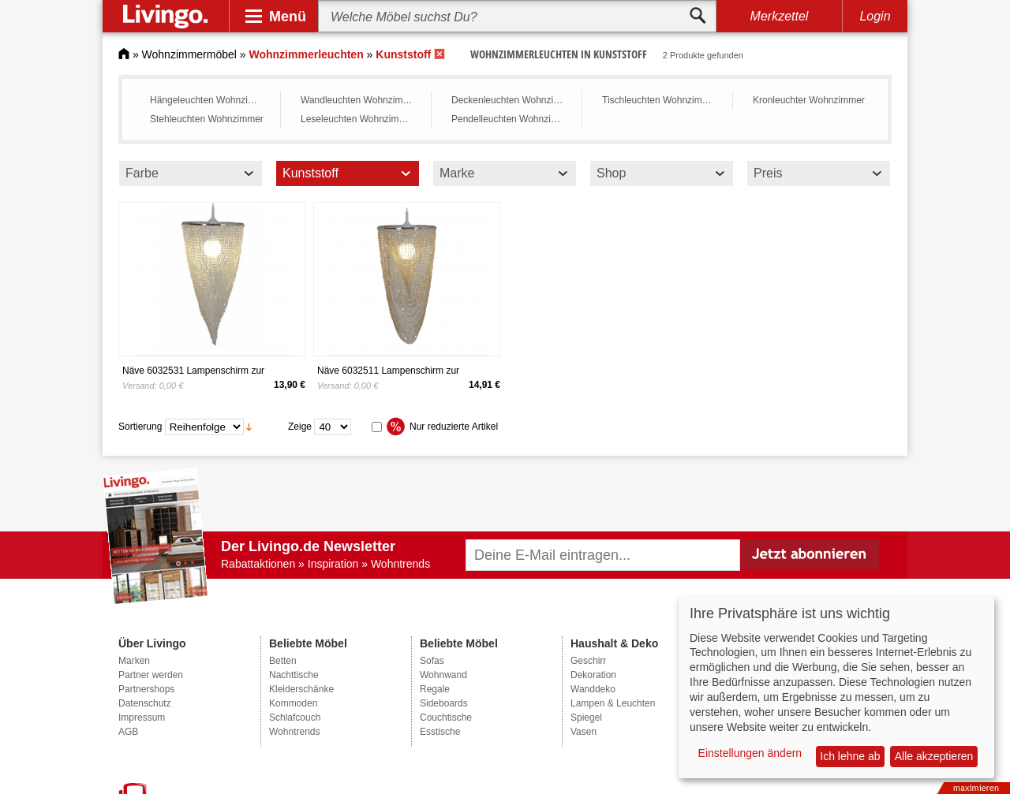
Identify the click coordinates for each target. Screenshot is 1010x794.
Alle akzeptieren (934, 756)
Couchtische (446, 717)
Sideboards (444, 703)
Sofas (432, 660)
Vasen (583, 731)
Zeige (300, 426)
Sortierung (140, 426)
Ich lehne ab (850, 756)
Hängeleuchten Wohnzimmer (211, 100)
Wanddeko (592, 689)
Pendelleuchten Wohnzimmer (512, 119)
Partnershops (146, 689)
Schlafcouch (294, 717)
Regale (435, 689)
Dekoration (593, 674)
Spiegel (586, 717)
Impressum (141, 717)
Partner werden (150, 674)
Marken (134, 660)
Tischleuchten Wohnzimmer (660, 100)
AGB (128, 731)
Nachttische (294, 674)
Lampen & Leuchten (612, 703)
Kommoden (293, 703)
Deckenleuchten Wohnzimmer (512, 100)
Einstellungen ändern (750, 753)
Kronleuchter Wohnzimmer (809, 100)
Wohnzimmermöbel (189, 54)
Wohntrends (294, 731)
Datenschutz (144, 703)
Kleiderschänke (301, 689)
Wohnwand (443, 674)
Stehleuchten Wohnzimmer (207, 119)
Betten (283, 660)
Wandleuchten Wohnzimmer (360, 100)
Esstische (440, 731)
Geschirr (588, 660)
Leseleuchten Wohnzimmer (358, 119)
